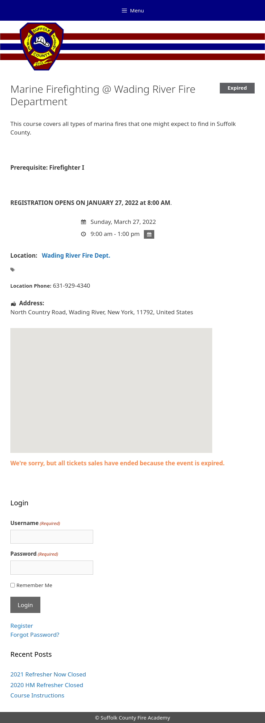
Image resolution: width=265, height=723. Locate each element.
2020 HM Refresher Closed (46, 685)
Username (35, 523)
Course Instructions (37, 695)
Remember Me (34, 585)
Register (21, 626)
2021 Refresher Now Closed (48, 674)
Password (34, 554)
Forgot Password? (34, 634)
